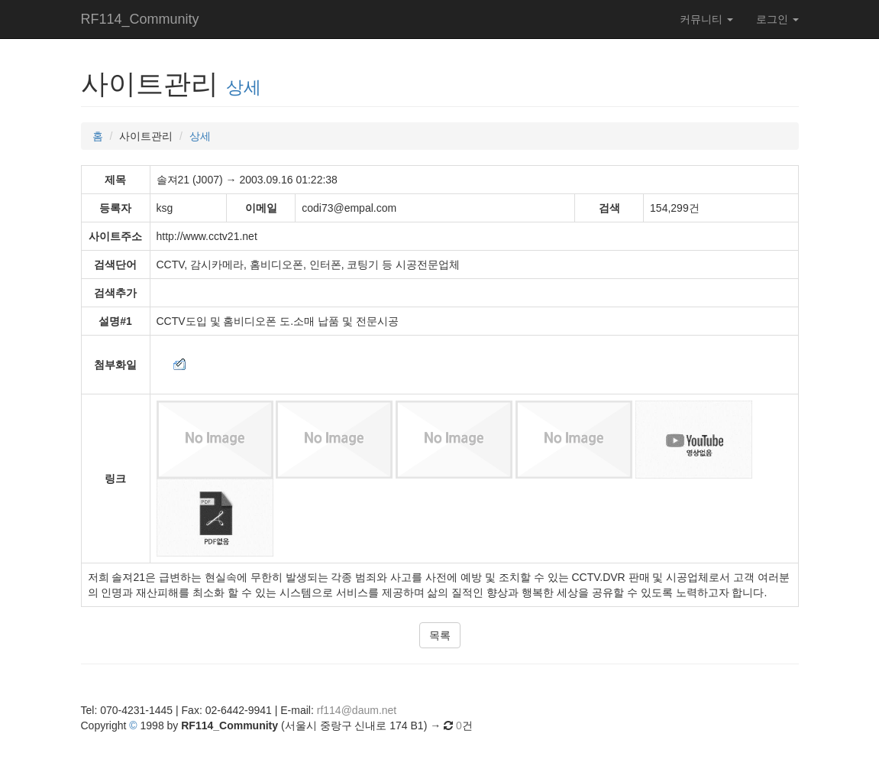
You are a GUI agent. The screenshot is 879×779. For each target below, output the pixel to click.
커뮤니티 (706, 19)
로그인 (777, 19)
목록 (440, 635)
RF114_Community (140, 19)
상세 (243, 87)
